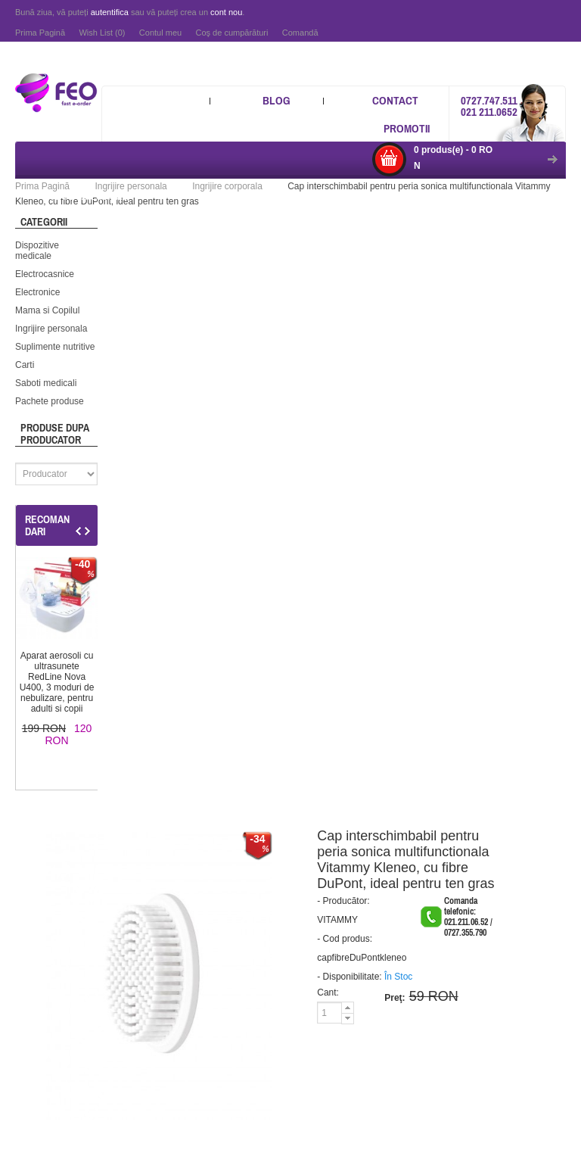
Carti (24, 365)
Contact (395, 100)
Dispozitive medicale (37, 250)
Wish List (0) (102, 32)
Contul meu (160, 32)
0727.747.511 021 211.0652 (489, 106)
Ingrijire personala (51, 328)
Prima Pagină (40, 32)
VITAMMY (337, 920)
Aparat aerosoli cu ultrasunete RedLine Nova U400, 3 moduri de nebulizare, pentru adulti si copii (57, 682)
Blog (276, 100)
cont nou (226, 12)
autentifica (110, 12)
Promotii (407, 128)
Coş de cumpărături (231, 32)
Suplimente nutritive (55, 346)
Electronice (37, 292)
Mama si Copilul (47, 310)
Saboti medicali (45, 383)
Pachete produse (49, 401)
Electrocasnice (44, 274)
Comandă (300, 32)
